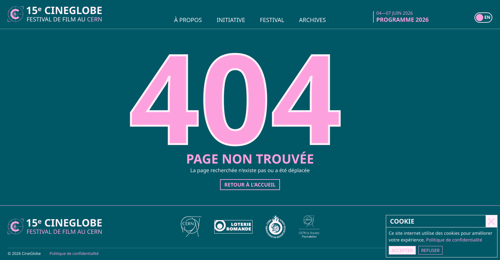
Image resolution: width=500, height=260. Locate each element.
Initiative (231, 19)
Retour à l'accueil (250, 184)
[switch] (483, 17)
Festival (272, 19)
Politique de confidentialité (74, 253)
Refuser (430, 250)
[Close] (491, 221)
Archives (312, 19)
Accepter (402, 250)
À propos (188, 19)
